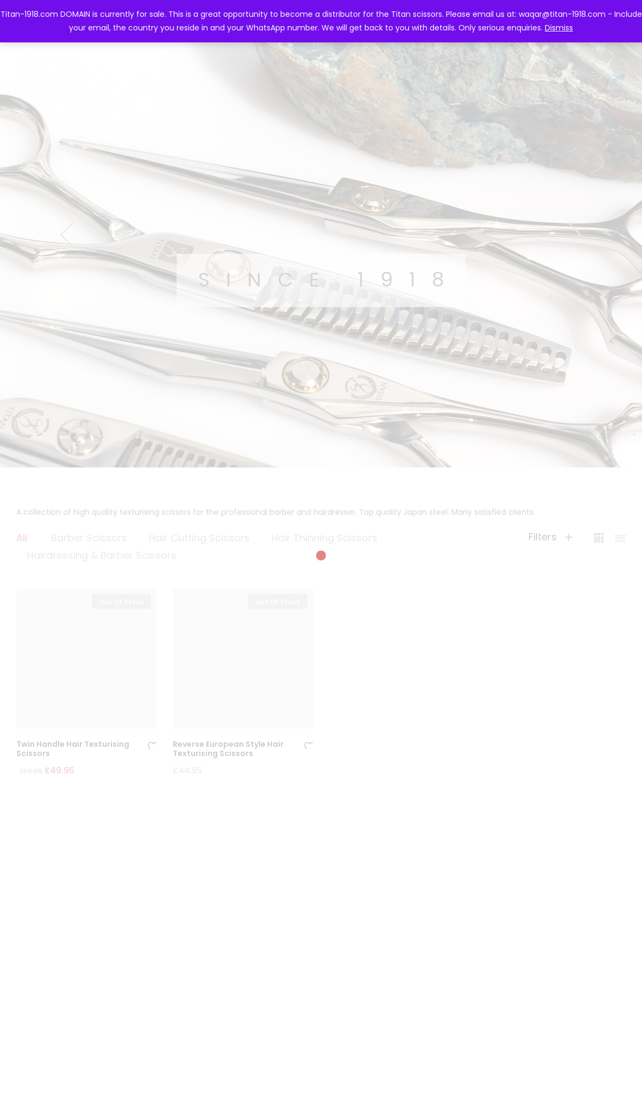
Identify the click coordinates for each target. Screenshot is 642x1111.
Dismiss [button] (559, 27)
